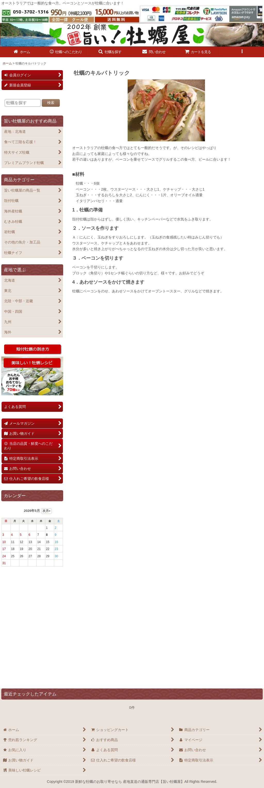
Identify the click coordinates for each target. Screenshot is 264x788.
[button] (110, 52)
